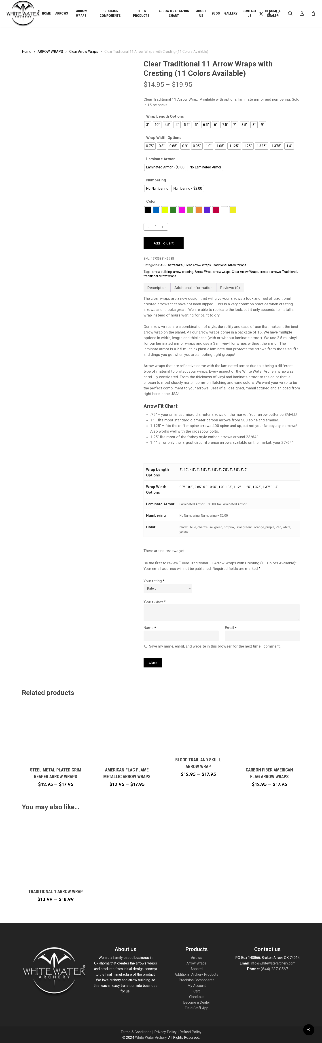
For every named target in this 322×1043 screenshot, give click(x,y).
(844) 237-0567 (274, 969)
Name (150, 627)
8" (241, 470)
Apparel (197, 969)
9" (246, 470)
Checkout (196, 997)
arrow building (162, 272)
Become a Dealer (196, 1002)
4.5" (192, 470)
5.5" (203, 470)
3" (181, 470)
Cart (196, 991)
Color (151, 201)
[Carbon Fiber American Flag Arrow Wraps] (269, 731)
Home (26, 51)
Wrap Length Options (165, 116)
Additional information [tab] (193, 287)
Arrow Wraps (196, 963)
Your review (155, 601)
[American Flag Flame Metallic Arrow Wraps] (127, 731)
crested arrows (270, 272)
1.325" (256, 487)
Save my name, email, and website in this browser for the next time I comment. (215, 646)
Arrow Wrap (203, 272)
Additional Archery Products (196, 974)
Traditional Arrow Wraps (229, 265)
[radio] (147, 124)
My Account (196, 986)
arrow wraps (222, 272)
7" (230, 470)
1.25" (247, 487)
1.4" (275, 487)
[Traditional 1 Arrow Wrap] (55, 849)
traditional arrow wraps (160, 276)
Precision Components (196, 980)
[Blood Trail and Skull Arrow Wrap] (198, 726)
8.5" (236, 470)
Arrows (196, 958)
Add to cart (164, 243)
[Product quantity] (155, 226)
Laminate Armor (160, 159)
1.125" (238, 487)
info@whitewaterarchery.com (272, 963)
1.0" (221, 487)
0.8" (190, 487)
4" (198, 470)
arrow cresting (183, 272)
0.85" (198, 487)
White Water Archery (151, 1037)
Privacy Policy (165, 1032)
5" (209, 470)
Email (231, 627)
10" (186, 470)
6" (219, 470)
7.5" (225, 470)
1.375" (267, 487)
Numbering (156, 180)
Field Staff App (196, 1008)
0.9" (206, 487)
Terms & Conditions (136, 1032)
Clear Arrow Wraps (83, 51)
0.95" (213, 487)
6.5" (214, 470)
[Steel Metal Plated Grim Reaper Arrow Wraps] (55, 731)
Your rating (154, 581)
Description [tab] (157, 287)
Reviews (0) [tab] (230, 287)
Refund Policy (190, 1032)
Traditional (289, 272)
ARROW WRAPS (50, 51)
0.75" (183, 487)
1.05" (228, 487)
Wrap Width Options (163, 138)
